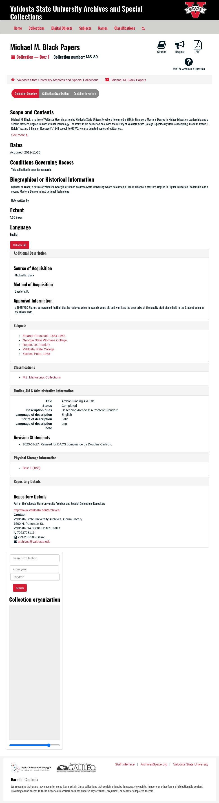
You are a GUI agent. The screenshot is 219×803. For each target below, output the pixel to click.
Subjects (85, 28)
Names (103, 28)
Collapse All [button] (19, 244)
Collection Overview (26, 93)
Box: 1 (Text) (31, 468)
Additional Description (30, 253)
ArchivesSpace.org (154, 764)
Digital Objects (61, 28)
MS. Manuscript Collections (42, 377)
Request (180, 47)
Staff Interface (125, 764)
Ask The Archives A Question (189, 64)
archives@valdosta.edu (34, 541)
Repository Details (27, 481)
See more (19, 135)
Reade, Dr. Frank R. (37, 345)
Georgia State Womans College (45, 340)
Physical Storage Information (35, 457)
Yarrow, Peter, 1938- (37, 354)
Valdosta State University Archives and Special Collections (76, 12)
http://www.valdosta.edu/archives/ (37, 510)
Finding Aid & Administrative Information (44, 391)
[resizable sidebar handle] (34, 745)
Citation (161, 47)
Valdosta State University (190, 764)
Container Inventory (85, 93)
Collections (36, 28)
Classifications (124, 28)
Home (18, 28)
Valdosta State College (38, 349)
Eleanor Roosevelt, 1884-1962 (44, 336)
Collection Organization (55, 93)
